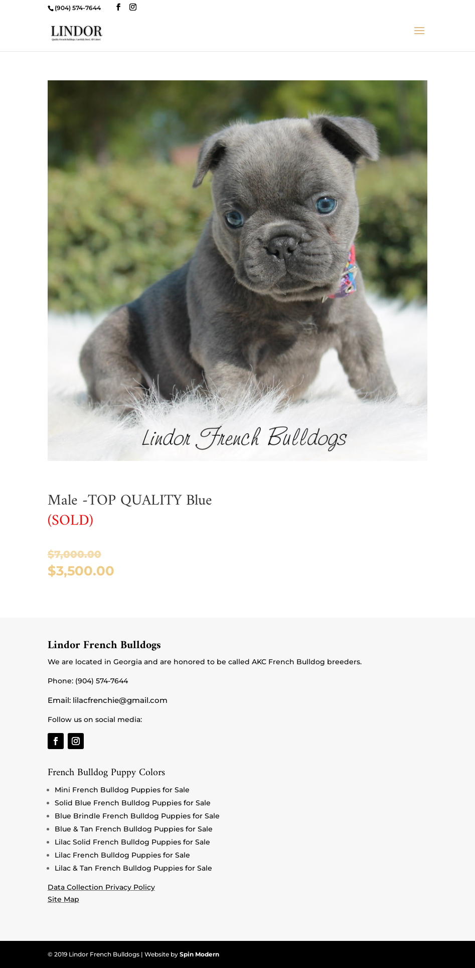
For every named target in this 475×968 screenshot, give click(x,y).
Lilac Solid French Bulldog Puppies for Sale (132, 841)
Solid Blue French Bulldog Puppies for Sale (133, 802)
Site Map (63, 899)
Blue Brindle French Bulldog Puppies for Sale (137, 815)
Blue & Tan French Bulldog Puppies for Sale (134, 828)
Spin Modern (199, 954)
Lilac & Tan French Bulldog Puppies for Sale (133, 868)
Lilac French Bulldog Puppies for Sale (122, 855)
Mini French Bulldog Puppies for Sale (122, 789)
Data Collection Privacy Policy (101, 887)
